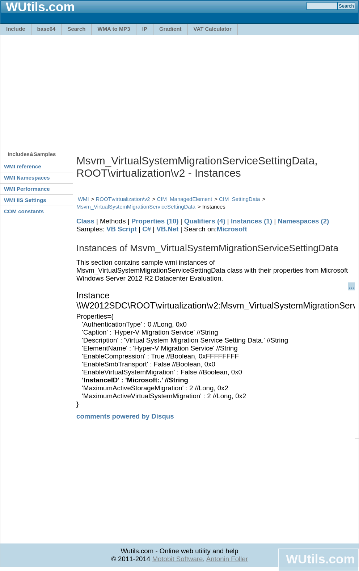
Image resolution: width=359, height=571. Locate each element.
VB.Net (167, 229)
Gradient (170, 29)
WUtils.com (320, 559)
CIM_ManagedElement (184, 199)
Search (76, 29)
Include (15, 29)
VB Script (121, 229)
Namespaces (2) (303, 221)
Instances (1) (251, 221)
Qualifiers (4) (204, 221)
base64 (46, 29)
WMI (83, 199)
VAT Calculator (213, 29)
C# (146, 229)
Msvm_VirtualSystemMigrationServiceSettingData (135, 206)
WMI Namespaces (27, 178)
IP (144, 29)
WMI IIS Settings (25, 200)
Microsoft (232, 229)
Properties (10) (155, 221)
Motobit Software (177, 559)
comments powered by (125, 416)
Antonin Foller (227, 559)
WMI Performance (27, 189)
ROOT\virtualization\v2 (123, 199)
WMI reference (22, 166)
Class (85, 221)
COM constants (24, 211)
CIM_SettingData (239, 199)
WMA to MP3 (113, 29)
